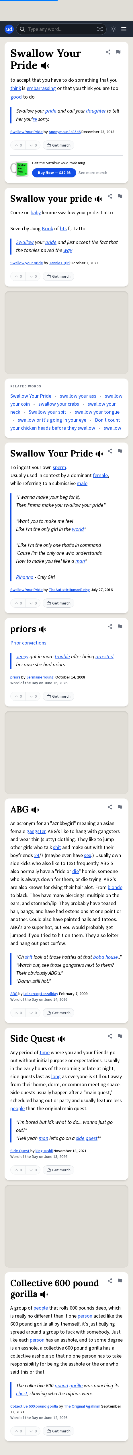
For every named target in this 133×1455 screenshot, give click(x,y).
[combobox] (61, 29)
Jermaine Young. (40, 677)
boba (98, 957)
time (45, 1052)
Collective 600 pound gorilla (34, 1406)
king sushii (44, 1151)
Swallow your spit (47, 412)
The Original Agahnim (82, 1406)
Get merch (58, 145)
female (100, 475)
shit (57, 847)
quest (91, 1138)
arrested (104, 656)
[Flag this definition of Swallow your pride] (119, 196)
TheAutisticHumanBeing (69, 590)
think (15, 88)
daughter (96, 111)
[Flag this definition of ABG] (119, 807)
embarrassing (41, 88)
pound (61, 1385)
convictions (34, 643)
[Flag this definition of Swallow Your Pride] (118, 52)
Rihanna (25, 577)
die (75, 871)
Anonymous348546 (65, 132)
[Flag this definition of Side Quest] (119, 1036)
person (85, 1316)
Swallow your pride (26, 263)
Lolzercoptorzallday (41, 994)
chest (21, 1393)
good (16, 97)
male (82, 483)
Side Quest (20, 1151)
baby (36, 212)
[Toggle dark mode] (113, 29)
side (80, 1138)
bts (63, 228)
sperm (59, 467)
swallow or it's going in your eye (52, 420)
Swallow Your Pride (26, 132)
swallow (112, 428)
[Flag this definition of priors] (119, 626)
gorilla (76, 1385)
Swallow (25, 242)
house (111, 957)
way (67, 250)
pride (50, 111)
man (80, 561)
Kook (47, 228)
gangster (36, 831)
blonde (115, 887)
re (35, 119)
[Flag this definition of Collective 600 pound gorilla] (119, 1280)
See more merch (93, 173)
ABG (13, 994)
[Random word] (99, 29)
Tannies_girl (59, 263)
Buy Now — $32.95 (54, 173)
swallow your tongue (97, 412)
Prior (15, 643)
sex (87, 855)
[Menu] (123, 29)
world (78, 529)
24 (36, 855)
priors (15, 677)
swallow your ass (78, 396)
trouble (62, 656)
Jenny (22, 656)
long (56, 1076)
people (17, 1108)
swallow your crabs (58, 404)
